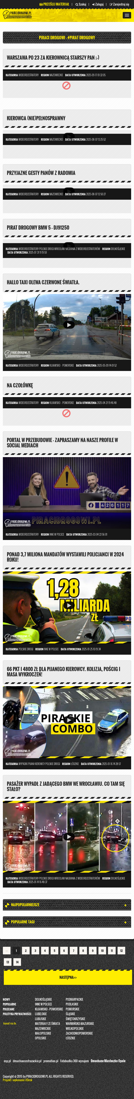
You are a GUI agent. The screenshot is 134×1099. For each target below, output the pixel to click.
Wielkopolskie (75, 1028)
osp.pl (7, 1061)
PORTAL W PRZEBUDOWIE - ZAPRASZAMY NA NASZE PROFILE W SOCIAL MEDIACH (62, 443)
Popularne (9, 1004)
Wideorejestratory (29, 75)
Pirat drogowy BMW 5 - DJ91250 (38, 227)
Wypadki (23, 764)
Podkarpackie (74, 999)
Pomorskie (72, 1009)
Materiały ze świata (47, 1023)
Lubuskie (40, 1019)
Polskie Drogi (46, 249)
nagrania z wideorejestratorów (82, 249)
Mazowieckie (43, 1028)
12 (121, 950)
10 (102, 950)
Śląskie (70, 1014)
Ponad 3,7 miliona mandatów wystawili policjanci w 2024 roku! (65, 557)
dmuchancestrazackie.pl (27, 1061)
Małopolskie (43, 1033)
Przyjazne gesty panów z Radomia (41, 172)
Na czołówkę (20, 385)
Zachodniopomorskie (79, 1033)
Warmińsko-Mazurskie (80, 1023)
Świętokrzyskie (75, 1019)
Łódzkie (70, 1038)
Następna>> (68, 977)
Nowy (6, 999)
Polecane (8, 1009)
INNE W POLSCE (43, 1004)
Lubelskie (41, 1014)
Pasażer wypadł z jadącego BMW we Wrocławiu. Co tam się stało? (66, 786)
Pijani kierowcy (36, 764)
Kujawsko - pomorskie (49, 1009)
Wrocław (59, 249)
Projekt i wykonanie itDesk (17, 1080)
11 (112, 950)
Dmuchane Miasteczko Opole (108, 1061)
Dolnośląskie (43, 999)
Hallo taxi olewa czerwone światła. (43, 282)
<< (7, 950)
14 (17, 962)
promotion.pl (50, 1061)
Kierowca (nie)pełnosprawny (36, 118)
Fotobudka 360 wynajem (74, 1061)
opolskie (40, 1038)
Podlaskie (72, 1004)
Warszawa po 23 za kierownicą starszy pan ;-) (53, 57)
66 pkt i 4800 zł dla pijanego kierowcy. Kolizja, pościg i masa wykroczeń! (63, 672)
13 (7, 962)
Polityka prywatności (17, 1014)
